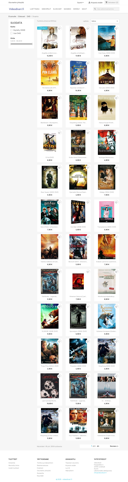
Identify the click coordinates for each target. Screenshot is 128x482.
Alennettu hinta (13, 465)
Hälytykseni (70, 471)
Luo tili (68, 468)
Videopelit (46, 9)
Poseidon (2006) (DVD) (78, 366)
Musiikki (67, 9)
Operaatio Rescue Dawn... (78, 192)
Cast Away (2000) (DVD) (106, 53)
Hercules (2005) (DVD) (106, 88)
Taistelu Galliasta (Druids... (50, 262)
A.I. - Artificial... (107, 401)
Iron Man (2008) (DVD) (78, 227)
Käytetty (19, 30)
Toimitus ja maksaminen (45, 463)
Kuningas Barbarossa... (107, 157)
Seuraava (114, 446)
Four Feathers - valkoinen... (78, 435)
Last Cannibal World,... (49, 401)
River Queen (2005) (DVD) (49, 192)
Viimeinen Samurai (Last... (78, 296)
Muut (84, 9)
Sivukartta (40, 473)
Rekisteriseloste (42, 465)
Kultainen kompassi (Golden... (107, 331)
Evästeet (40, 468)
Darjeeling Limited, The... (78, 123)
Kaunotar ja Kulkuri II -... (78, 88)
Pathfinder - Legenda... (50, 296)
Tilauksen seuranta (72, 463)
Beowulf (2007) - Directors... (78, 262)
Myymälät (40, 476)
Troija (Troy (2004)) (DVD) (49, 366)
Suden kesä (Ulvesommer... (78, 157)
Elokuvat (57, 9)
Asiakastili (71, 459)
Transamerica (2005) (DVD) (107, 227)
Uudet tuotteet (13, 468)
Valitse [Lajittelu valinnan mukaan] (105, 21)
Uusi (17, 33)
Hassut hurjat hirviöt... (106, 123)
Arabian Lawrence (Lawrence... (106, 262)
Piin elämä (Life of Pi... (49, 88)
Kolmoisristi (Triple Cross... (107, 435)
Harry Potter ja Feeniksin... (50, 227)
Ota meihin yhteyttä (16, 2)
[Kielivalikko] (80, 2)
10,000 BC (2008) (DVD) (50, 331)
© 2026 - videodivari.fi (64, 479)
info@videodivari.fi (100, 473)
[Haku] (106, 9)
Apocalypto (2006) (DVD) (78, 331)
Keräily (76, 9)
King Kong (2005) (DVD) (107, 366)
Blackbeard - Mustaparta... (50, 123)
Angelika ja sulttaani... (78, 53)
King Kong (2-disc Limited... (49, 435)
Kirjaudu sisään (71, 465)
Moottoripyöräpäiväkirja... (106, 296)
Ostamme (11, 463)
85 (98, 446)
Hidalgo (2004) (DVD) (107, 192)
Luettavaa (34, 9)
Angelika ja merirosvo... (50, 53)
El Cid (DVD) (50, 157)
